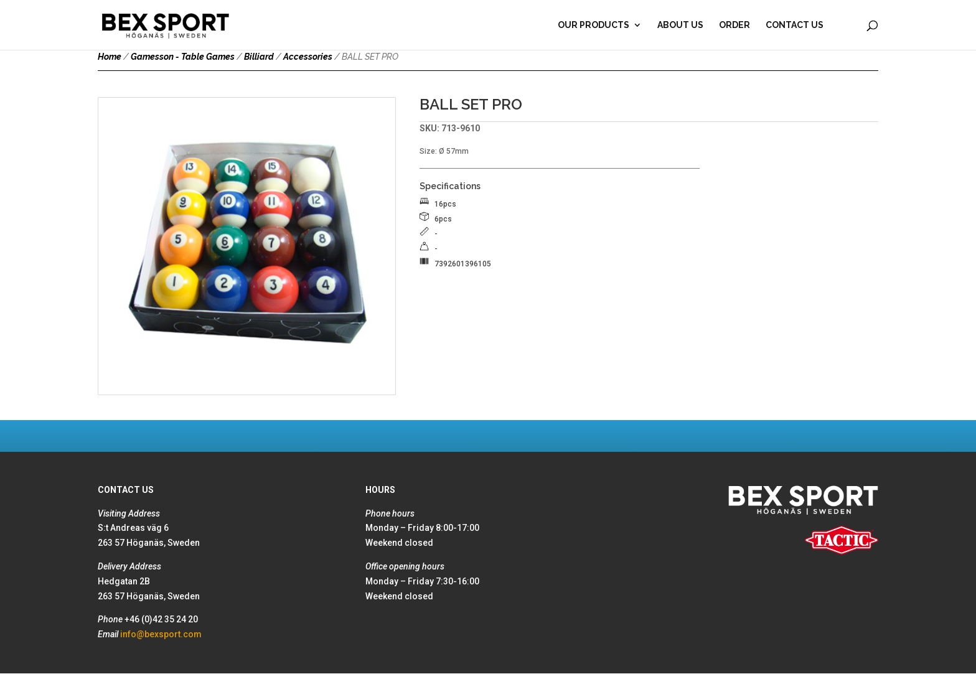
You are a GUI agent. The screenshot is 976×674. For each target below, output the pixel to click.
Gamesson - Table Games (183, 57)
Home (109, 57)
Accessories (307, 57)
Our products (593, 25)
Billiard (259, 57)
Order (734, 25)
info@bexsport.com (161, 634)
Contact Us (795, 25)
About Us (680, 25)
